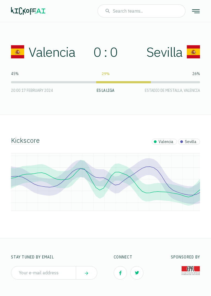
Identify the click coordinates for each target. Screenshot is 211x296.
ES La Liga (105, 90)
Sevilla (173, 51)
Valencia (43, 51)
